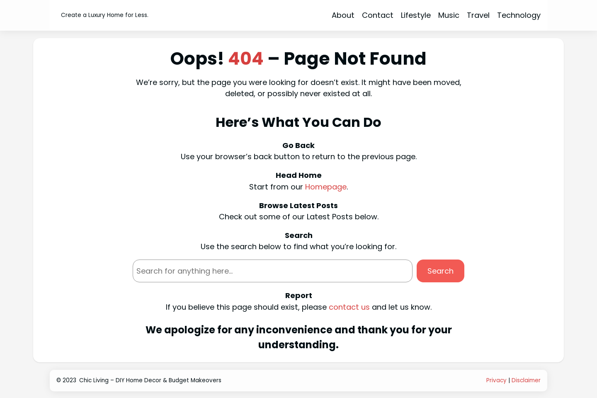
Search (440, 271)
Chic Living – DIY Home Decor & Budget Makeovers (150, 380)
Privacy (496, 380)
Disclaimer (526, 380)
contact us (349, 307)
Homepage (326, 187)
